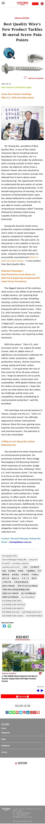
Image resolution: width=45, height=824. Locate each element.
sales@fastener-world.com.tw (22, 817)
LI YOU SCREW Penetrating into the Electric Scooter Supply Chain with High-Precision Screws (20, 678)
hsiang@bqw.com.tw (20, 542)
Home (3, 728)
